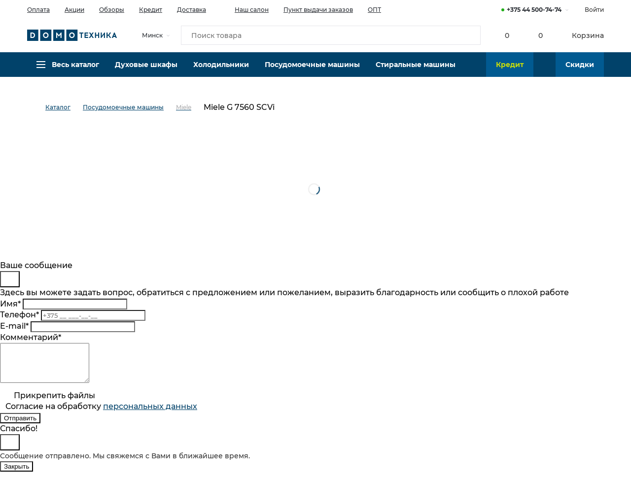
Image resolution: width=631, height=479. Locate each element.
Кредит (150, 9)
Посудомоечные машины (312, 71)
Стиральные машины (416, 71)
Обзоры (111, 9)
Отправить (20, 425)
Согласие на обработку (101, 413)
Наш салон (245, 9)
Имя (10, 303)
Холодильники (221, 71)
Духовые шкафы (146, 71)
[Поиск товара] (331, 36)
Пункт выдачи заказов (318, 9)
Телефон (19, 314)
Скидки (579, 71)
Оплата (38, 9)
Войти (594, 9)
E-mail (14, 326)
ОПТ (374, 9)
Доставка (191, 9)
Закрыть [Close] (16, 474)
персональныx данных (150, 413)
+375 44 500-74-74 (534, 9)
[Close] (10, 279)
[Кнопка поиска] (469, 36)
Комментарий (30, 337)
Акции (74, 9)
